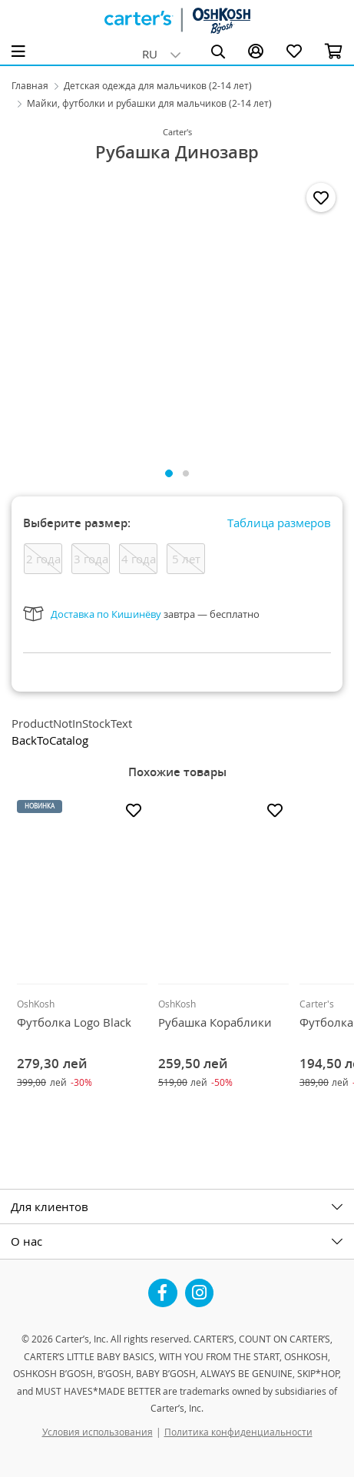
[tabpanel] (177, 314)
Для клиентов (49, 1206)
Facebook (162, 1287)
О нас (26, 1241)
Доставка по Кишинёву (106, 614)
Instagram (199, 1287)
